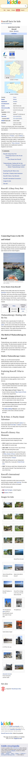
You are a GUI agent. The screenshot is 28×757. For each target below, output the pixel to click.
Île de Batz (13, 424)
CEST (20, 118)
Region (3, 99)
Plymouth (3, 292)
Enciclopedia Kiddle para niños (8, 754)
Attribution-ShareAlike (15, 729)
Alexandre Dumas (7, 674)
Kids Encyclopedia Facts (6, 23)
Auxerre (6, 492)
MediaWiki (9, 752)
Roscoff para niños (16, 688)
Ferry (14, 305)
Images (8, 10)
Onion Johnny (8, 408)
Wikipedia (13, 750)
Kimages (13, 10)
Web (4, 10)
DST (8, 118)
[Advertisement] (14, 15)
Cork (23, 311)
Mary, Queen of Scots (20, 392)
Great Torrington (8, 490)
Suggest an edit (18, 738)
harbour (21, 422)
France (14, 97)
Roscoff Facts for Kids (6, 733)
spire (4, 611)
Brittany (15, 99)
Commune (14, 33)
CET (20, 116)
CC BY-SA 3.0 (16, 748)
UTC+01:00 (15, 116)
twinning (19, 482)
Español (22, 10)
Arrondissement (5, 103)
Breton (16, 31)
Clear (23, 6)
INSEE (2, 120)
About (12, 753)
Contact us (22, 753)
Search (25, 6)
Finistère (15, 101)
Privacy (17, 753)
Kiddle (2, 753)
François (14, 457)
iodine (2, 324)
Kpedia (18, 10)
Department (4, 101)
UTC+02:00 (15, 118)
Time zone (3, 116)
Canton (3, 105)
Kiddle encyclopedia (14, 726)
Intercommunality (5, 107)
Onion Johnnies (16, 143)
